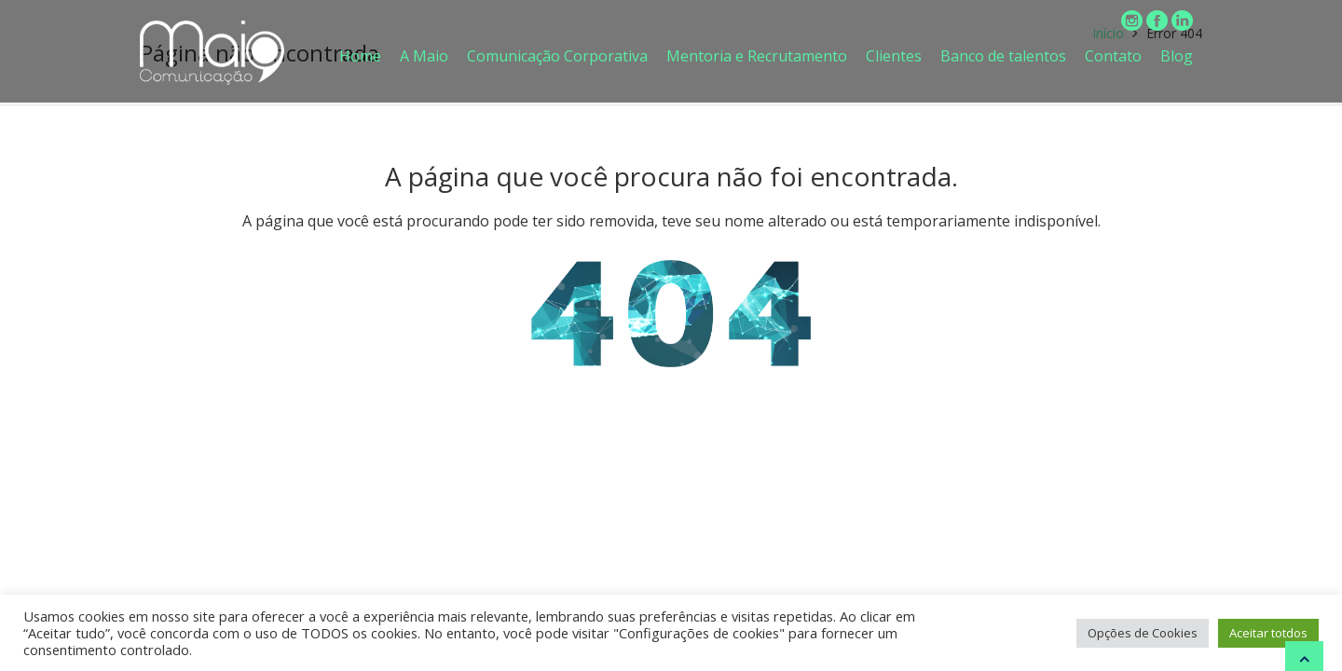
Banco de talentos (1003, 55)
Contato (1113, 55)
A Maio (424, 55)
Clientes (894, 55)
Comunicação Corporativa (557, 55)
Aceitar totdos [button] (1268, 632)
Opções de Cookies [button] (1143, 632)
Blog (1176, 55)
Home (360, 55)
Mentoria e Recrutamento (756, 55)
